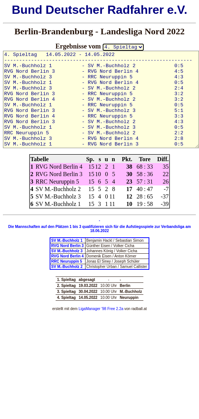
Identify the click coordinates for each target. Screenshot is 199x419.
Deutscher (75, 9)
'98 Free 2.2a (111, 309)
